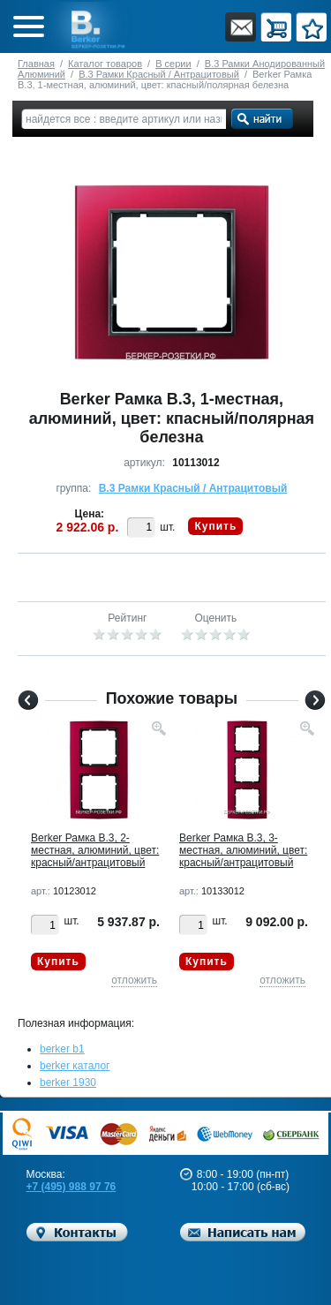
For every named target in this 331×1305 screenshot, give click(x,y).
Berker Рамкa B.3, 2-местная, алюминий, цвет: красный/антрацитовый (95, 850)
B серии (173, 63)
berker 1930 (68, 1082)
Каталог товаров (105, 63)
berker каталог (75, 1066)
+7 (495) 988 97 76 (71, 1187)
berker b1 (62, 1049)
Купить (215, 526)
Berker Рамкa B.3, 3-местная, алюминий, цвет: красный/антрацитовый (243, 850)
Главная (36, 63)
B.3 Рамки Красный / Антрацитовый (159, 74)
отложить (134, 980)
